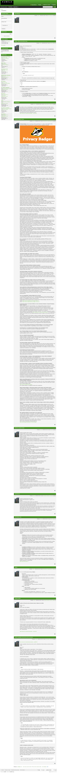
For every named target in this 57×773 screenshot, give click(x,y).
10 (23, 766)
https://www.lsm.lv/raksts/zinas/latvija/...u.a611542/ (28, 113)
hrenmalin (8, 41)
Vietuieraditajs (8, 83)
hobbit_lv (7, 64)
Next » (45, 766)
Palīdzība (54, 4)
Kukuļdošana (17, 102)
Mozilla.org (3, 93)
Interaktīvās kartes (4, 69)
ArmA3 (5, 76)
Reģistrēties (15, 6)
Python (16, 567)
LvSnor (7, 89)
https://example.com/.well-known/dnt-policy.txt (40, 312)
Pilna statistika (3, 45)
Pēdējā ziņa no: (3, 58)
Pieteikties (11, 6)
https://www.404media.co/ (24, 561)
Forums (2, 9)
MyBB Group (12, 771)
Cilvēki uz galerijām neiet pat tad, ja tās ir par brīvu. (24, 637)
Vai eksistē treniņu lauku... (6, 56)
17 (35, 766)
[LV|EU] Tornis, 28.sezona (5, 75)
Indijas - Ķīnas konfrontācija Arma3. (21, 41)
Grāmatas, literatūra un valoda (48, 495)
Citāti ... (2, 100)
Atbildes (54, 600)
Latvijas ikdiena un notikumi (8, 88)
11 (25, 766)
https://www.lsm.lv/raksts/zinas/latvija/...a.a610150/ (28, 631)
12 (27, 766)
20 (40, 766)
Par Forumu (3, 81)
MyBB (5, 771)
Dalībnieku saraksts (46, 4)
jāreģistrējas (4, 15)
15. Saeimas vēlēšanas (5, 87)
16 (33, 766)
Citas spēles (5, 57)
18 (37, 766)
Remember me (4, 25)
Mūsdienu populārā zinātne (19, 427)
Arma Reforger (17, 13)
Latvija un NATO (17, 598)
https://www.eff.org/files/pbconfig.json (26, 384)
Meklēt (40, 4)
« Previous (18, 766)
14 (30, 766)
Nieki (51, 429)
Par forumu (5, 82)
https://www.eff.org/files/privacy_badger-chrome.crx (30, 301)
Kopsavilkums (34, 4)
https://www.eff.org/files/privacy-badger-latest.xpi (31, 300)
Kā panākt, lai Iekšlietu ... (5, 107)
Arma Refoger (50, 15)
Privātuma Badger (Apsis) (19, 119)
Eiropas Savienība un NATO (48, 600)
